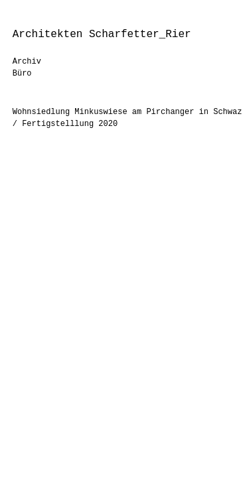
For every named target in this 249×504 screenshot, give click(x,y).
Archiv (27, 61)
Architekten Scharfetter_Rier (102, 34)
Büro (22, 73)
